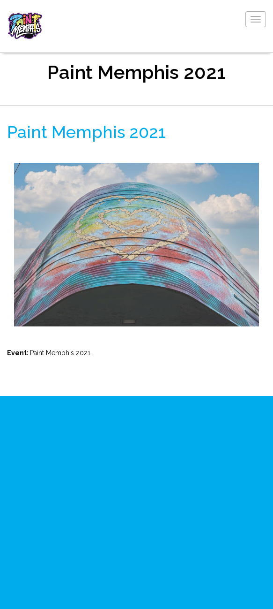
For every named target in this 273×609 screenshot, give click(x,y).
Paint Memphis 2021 (86, 132)
